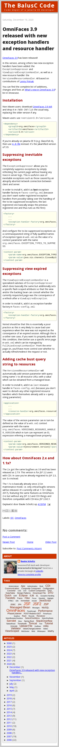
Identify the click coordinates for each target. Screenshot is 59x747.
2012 (9, 719)
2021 (9, 660)
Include (34, 601)
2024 (9, 650)
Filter (27, 598)
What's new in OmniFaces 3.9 (40, 89)
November (14, 676)
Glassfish (42, 598)
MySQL (45, 607)
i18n (17, 601)
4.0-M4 (16, 143)
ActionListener (14, 586)
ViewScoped (12, 631)
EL (37, 596)
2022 (9, 657)
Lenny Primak (27, 81)
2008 (9, 732)
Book (41, 586)
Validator (16, 628)
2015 (9, 708)
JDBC (13, 604)
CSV (24, 591)
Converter (11, 591)
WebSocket (25, 631)
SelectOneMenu (32, 618)
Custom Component (37, 591)
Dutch (8, 595)
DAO (50, 591)
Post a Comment (11, 536)
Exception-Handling (47, 596)
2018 (9, 698)
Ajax (23, 586)
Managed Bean (20, 607)
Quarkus (17, 616)
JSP (46, 604)
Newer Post (9, 542)
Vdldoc (45, 629)
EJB (32, 595)
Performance (45, 611)
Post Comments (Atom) (29, 548)
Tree (40, 624)
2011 (9, 722)
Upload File (26, 626)
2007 (9, 736)
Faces (19, 598)
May (11, 687)
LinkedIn (39, 571)
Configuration (48, 588)
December (14, 667)
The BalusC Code (29, 5)
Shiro (20, 621)
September (15, 680)
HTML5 (10, 601)
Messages (36, 608)
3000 (9, 643)
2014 (9, 712)
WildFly (51, 631)
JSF (12, 517)
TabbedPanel (10, 624)
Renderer (41, 616)
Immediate (25, 601)
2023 (9, 653)
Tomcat (33, 623)
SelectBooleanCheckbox (14, 618)
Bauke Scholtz (28, 561)
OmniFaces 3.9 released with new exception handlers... (32, 671)
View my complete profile (29, 574)
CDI (47, 585)
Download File (39, 593)
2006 (9, 739)
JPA (19, 604)
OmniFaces (20, 517)
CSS (19, 591)
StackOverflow (44, 621)
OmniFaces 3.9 (10, 57)
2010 (9, 726)
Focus (34, 598)
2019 (9, 694)
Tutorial (49, 623)
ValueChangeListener (32, 629)
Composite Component (31, 588)
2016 (9, 705)
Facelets (10, 598)
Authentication (32, 586)
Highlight (50, 598)
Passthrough (31, 611)
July (11, 683)
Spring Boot (29, 621)
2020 (9, 663)
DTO (50, 593)
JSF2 (37, 604)
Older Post (50, 542)
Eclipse (23, 595)
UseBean (37, 626)
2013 (9, 715)
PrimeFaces (47, 614)
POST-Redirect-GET (32, 614)
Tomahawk (22, 624)
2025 (9, 646)
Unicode (13, 626)
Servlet (11, 620)
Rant (24, 616)
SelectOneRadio (47, 618)
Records (31, 616)
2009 (9, 729)
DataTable (10, 593)
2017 (9, 701)
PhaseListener (14, 613)
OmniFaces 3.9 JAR (42, 106)
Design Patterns (24, 593)
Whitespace (41, 631)
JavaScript (45, 600)
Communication (12, 588)
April (11, 690)
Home (30, 542)
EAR (15, 596)
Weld (33, 631)
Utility (45, 626)
